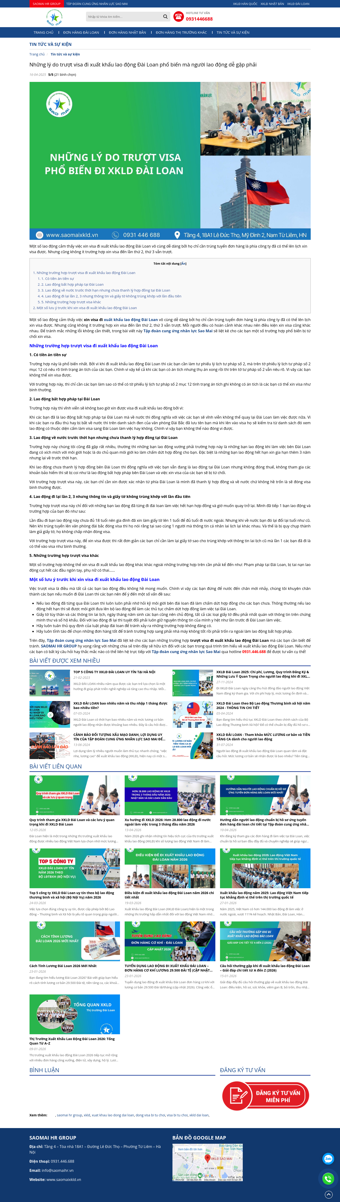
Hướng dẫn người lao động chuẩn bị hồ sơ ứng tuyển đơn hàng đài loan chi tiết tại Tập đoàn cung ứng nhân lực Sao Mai (264, 822)
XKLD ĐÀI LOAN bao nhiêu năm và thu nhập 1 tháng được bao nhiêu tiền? (121, 705)
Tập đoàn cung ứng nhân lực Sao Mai (178, 330)
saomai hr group (69, 1115)
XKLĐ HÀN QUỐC (245, 4)
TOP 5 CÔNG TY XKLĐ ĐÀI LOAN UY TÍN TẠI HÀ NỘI (115, 672)
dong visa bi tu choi (150, 1115)
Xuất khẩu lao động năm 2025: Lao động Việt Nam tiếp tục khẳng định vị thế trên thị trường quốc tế (264, 895)
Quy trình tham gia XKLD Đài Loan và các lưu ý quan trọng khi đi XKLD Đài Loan (72, 822)
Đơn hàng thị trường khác (181, 32)
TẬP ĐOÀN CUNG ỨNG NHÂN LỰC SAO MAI (97, 4)
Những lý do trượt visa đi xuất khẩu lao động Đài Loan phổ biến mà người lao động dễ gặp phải (143, 64)
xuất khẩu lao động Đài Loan (131, 319)
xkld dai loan (199, 1115)
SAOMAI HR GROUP (46, 4)
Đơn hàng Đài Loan (81, 32)
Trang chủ (44, 32)
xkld (87, 1115)
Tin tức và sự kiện (233, 32)
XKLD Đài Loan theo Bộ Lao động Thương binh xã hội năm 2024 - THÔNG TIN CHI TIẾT (263, 705)
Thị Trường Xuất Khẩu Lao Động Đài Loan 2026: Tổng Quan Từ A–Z (72, 1041)
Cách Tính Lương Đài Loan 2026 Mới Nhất (63, 966)
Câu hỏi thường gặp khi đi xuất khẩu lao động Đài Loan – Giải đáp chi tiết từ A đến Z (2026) (265, 968)
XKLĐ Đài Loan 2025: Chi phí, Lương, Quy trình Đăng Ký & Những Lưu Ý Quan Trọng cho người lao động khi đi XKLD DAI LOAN (263, 674)
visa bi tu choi (177, 1115)
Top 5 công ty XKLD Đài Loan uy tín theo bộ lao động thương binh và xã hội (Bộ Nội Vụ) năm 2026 (72, 895)
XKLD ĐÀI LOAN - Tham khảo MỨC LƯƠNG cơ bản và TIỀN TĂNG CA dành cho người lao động (263, 736)
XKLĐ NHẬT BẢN (272, 4)
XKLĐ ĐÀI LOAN (298, 4)
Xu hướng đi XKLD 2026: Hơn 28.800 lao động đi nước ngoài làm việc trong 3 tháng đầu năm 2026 (168, 822)
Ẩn (183, 263)
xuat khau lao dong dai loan (113, 1115)
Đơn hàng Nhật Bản (127, 32)
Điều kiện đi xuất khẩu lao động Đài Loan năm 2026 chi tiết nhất (169, 895)
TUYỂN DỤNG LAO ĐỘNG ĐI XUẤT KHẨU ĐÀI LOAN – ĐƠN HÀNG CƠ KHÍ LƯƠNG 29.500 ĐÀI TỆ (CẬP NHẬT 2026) (167, 968)
